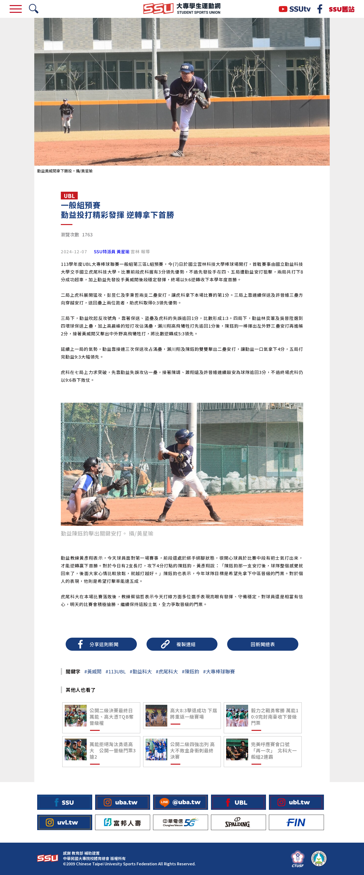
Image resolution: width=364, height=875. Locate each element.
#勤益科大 (141, 671)
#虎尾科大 (167, 671)
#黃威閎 (93, 671)
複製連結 (186, 644)
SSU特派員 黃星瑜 (112, 251)
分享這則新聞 (104, 644)
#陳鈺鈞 (190, 671)
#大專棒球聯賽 (219, 671)
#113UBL (115, 671)
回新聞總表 (263, 644)
